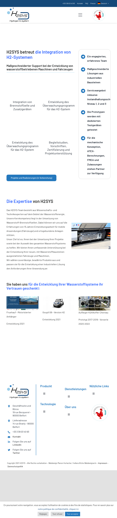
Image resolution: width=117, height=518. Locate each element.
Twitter (16, 452)
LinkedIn (17, 444)
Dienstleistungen (16, 38)
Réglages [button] (43, 514)
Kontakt (17, 436)
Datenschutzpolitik (15, 466)
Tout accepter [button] (72, 514)
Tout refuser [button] (57, 514)
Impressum (102, 463)
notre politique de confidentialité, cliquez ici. (58, 509)
